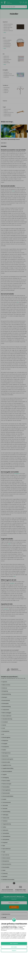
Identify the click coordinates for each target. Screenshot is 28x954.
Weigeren (14, 950)
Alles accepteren (14, 943)
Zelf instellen (14, 947)
